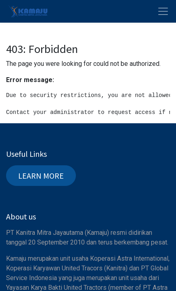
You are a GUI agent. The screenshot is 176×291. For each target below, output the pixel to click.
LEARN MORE (41, 176)
